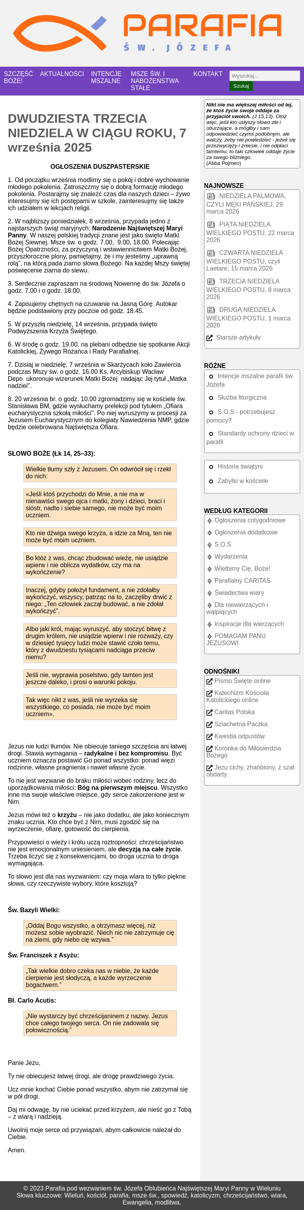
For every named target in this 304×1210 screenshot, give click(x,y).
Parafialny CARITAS (238, 580)
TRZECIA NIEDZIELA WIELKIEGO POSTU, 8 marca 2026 (248, 289)
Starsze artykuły (233, 337)
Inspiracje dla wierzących (245, 624)
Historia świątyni (234, 466)
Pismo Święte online (238, 681)
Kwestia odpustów (235, 736)
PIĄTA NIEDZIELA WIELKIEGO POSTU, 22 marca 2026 (250, 232)
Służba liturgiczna (236, 397)
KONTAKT (208, 74)
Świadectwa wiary (235, 592)
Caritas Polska (230, 712)
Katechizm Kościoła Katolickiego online (237, 696)
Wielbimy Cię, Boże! (238, 568)
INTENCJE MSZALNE (106, 77)
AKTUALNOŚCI (62, 74)
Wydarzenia (226, 556)
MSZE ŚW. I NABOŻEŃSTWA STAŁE (154, 81)
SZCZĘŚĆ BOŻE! (18, 77)
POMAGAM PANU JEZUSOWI (236, 639)
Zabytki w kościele (237, 481)
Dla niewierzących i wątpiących (237, 608)
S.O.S (218, 544)
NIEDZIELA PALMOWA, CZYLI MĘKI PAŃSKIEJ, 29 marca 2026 (246, 204)
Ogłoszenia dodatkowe (242, 532)
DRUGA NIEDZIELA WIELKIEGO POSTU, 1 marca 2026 (248, 317)
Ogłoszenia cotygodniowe (246, 520)
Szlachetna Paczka (237, 724)
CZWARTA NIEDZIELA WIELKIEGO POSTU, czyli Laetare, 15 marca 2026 (244, 260)
